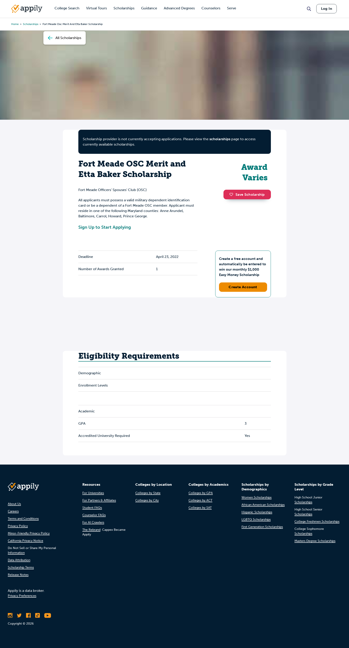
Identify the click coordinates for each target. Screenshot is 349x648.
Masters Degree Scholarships (314, 541)
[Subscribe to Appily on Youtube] (47, 615)
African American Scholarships (263, 505)
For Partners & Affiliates (99, 500)
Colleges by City (147, 500)
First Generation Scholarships (262, 527)
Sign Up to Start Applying (104, 227)
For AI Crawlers (93, 522)
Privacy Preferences (22, 596)
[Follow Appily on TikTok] (37, 615)
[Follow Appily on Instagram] (10, 615)
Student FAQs (92, 508)
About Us (14, 504)
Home (15, 24)
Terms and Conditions (23, 518)
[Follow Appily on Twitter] (19, 615)
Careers (13, 511)
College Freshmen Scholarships (316, 521)
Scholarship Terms (21, 567)
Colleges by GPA (201, 493)
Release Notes (18, 575)
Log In (326, 8)
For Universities (93, 493)
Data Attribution (19, 560)
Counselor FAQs (94, 515)
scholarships (30, 24)
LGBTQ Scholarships (256, 519)
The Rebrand (91, 530)
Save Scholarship (247, 194)
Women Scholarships (256, 497)
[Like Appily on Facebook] (28, 615)
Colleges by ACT (200, 500)
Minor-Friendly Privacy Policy (29, 533)
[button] (232, 194)
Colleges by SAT (200, 508)
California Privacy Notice (25, 541)
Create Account (243, 287)
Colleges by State (147, 493)
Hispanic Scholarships (256, 512)
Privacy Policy (18, 526)
